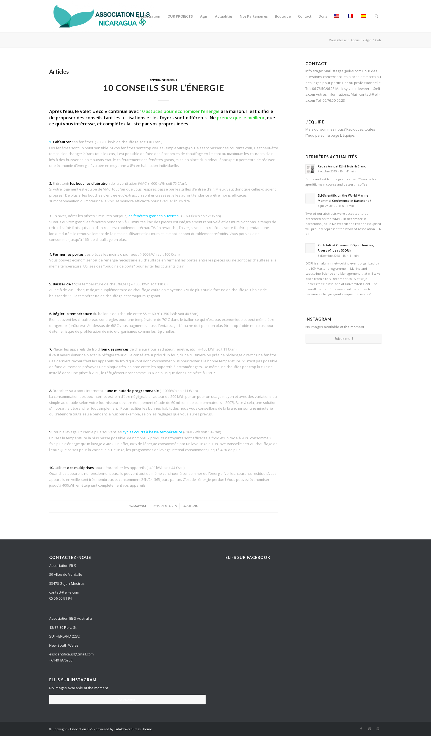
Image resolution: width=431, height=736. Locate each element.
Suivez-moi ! (344, 338)
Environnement (164, 79)
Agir (368, 40)
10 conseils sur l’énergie (164, 88)
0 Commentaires (164, 506)
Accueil (356, 40)
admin (193, 506)
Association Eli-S (81, 729)
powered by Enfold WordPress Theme (124, 729)
